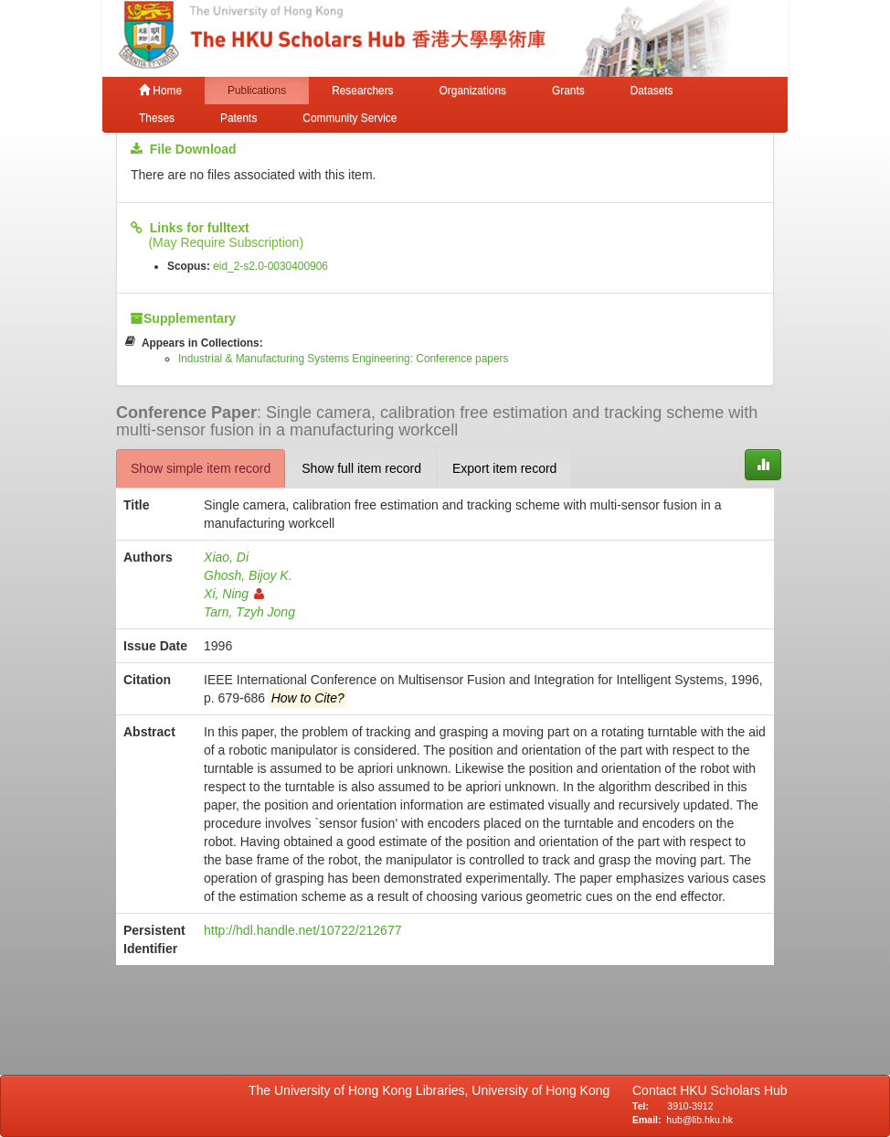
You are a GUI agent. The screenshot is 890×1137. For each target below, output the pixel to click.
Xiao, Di (226, 557)
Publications (257, 90)
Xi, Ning (234, 593)
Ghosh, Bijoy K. (248, 575)
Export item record (504, 468)
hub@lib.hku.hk (699, 1119)
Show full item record (361, 468)
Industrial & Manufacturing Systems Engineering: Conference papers (343, 358)
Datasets (651, 90)
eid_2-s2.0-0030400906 (270, 266)
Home (160, 90)
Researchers (362, 90)
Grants (568, 90)
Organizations (473, 90)
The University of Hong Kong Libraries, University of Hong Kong (433, 1090)
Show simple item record (200, 468)
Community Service (349, 118)
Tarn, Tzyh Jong (249, 612)
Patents (238, 118)
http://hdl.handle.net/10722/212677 (302, 930)
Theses (157, 118)
